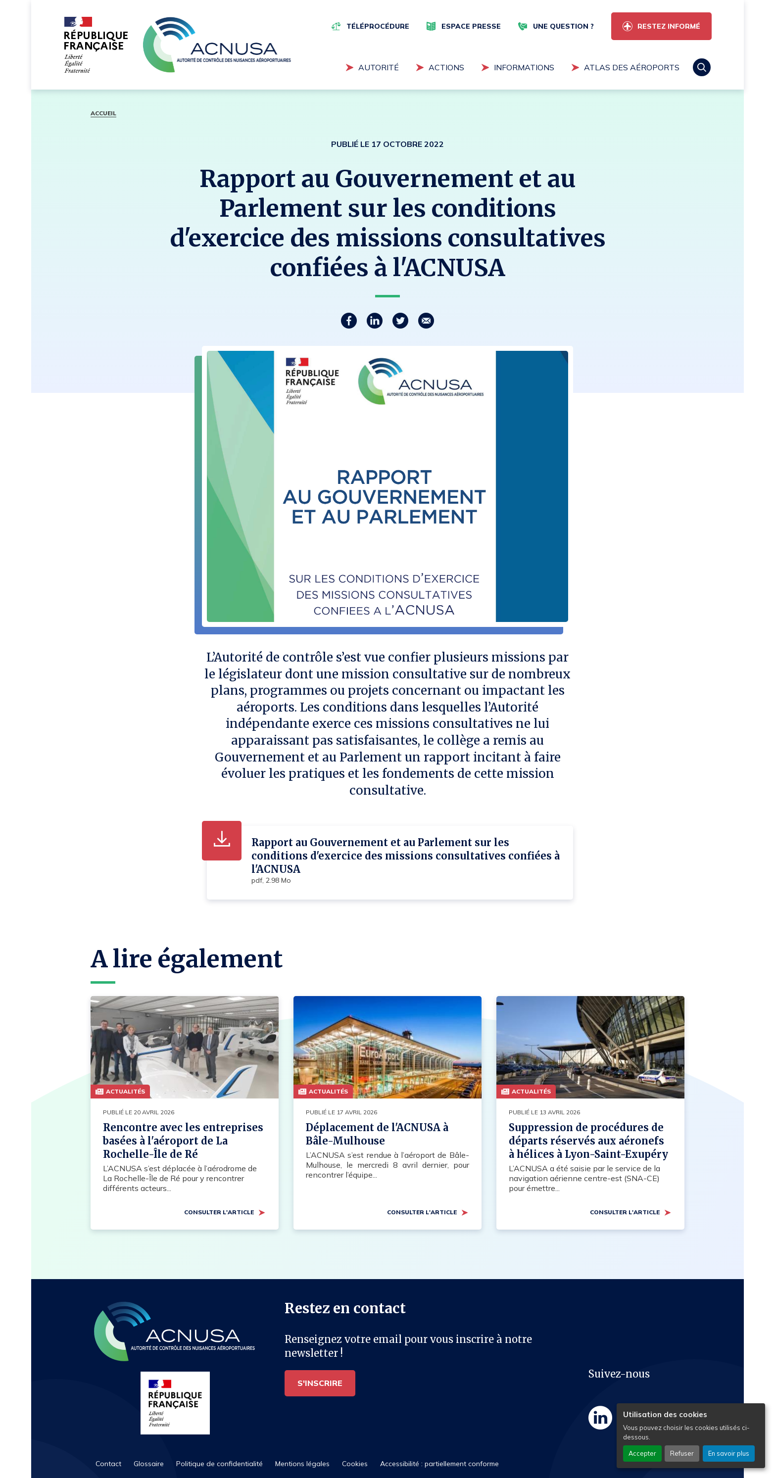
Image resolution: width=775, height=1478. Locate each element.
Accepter (642, 1453)
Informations (524, 67)
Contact (108, 1463)
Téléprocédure (377, 26)
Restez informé (668, 26)
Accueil (103, 113)
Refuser (682, 1453)
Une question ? (563, 26)
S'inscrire (319, 1383)
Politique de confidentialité (219, 1463)
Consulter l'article (219, 1212)
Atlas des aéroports (631, 67)
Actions (446, 67)
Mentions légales (302, 1463)
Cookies (355, 1463)
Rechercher (702, 67)
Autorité (378, 67)
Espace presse (471, 26)
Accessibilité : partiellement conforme (439, 1463)
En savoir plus (728, 1453)
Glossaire (149, 1463)
